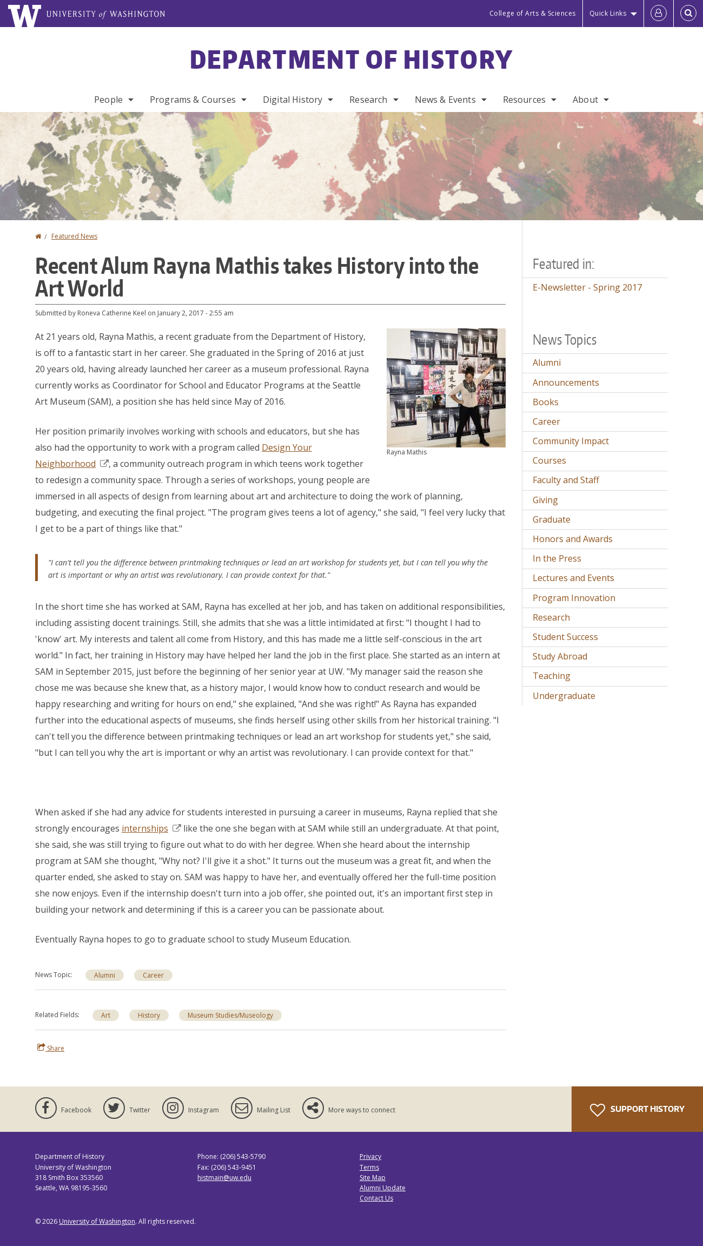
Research (368, 100)
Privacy (370, 1156)
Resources (524, 100)
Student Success (565, 637)
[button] (446, 387)
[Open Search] (688, 13)
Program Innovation (574, 598)
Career (546, 421)
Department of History (351, 59)
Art (105, 1015)
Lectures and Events (573, 578)
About (585, 100)
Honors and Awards (573, 539)
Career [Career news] (153, 975)
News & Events (445, 100)
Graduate (552, 519)
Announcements (566, 382)
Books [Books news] (546, 402)
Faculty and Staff (566, 480)
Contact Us (376, 1198)
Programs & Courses (193, 100)
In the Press (557, 558)
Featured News (74, 236)
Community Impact (571, 441)
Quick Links (608, 13)
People (108, 100)
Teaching (552, 676)
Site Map (373, 1177)
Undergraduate (564, 696)
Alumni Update (383, 1187)
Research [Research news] (551, 617)
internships (151, 828)
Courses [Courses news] (549, 460)
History (149, 1015)
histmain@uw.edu (224, 1177)
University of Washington (97, 1221)
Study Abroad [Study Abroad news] (560, 656)
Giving (545, 500)
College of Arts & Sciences (532, 13)
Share (50, 1048)
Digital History (292, 100)
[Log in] (658, 13)
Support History (637, 1110)
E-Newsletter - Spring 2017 (587, 287)
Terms (369, 1167)
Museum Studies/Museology (230, 1015)
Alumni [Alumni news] (104, 975)
